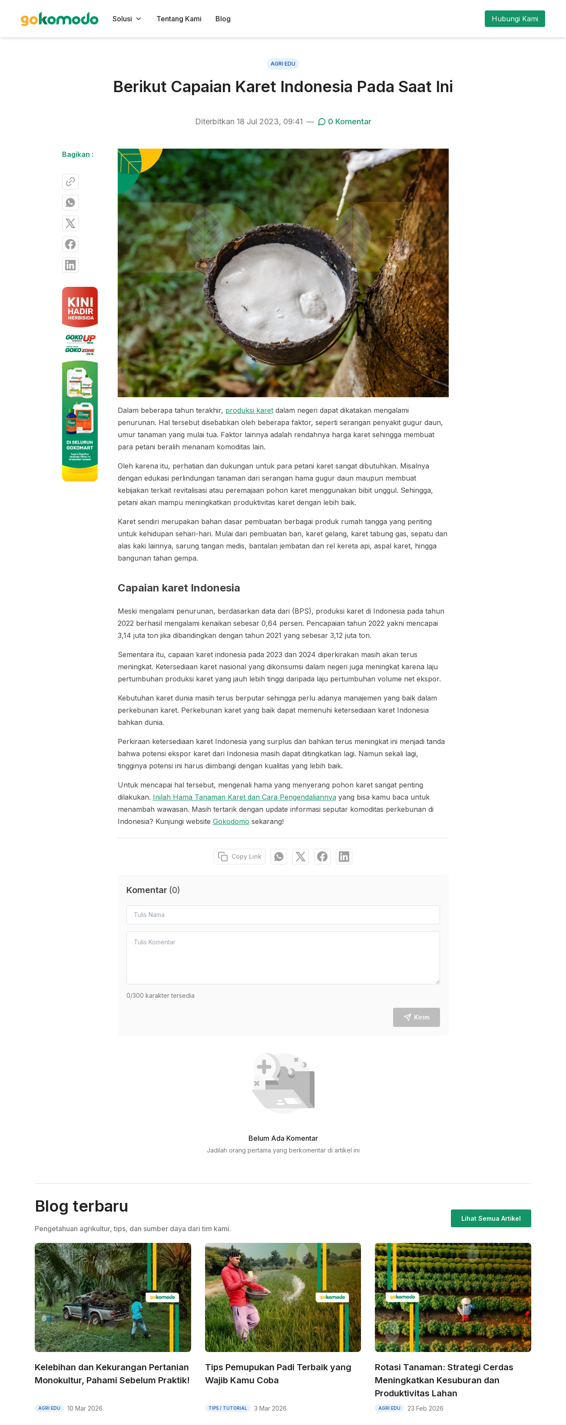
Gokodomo (231, 821)
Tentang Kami (179, 18)
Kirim (417, 1017)
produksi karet (249, 410)
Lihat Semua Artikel (491, 1218)
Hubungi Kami (515, 18)
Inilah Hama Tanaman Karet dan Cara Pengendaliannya (244, 797)
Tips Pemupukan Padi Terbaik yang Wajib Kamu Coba (278, 1373)
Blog (223, 18)
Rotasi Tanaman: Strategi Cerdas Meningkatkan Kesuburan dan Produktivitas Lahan (444, 1380)
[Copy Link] (70, 181)
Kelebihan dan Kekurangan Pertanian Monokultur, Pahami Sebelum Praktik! (112, 1373)
